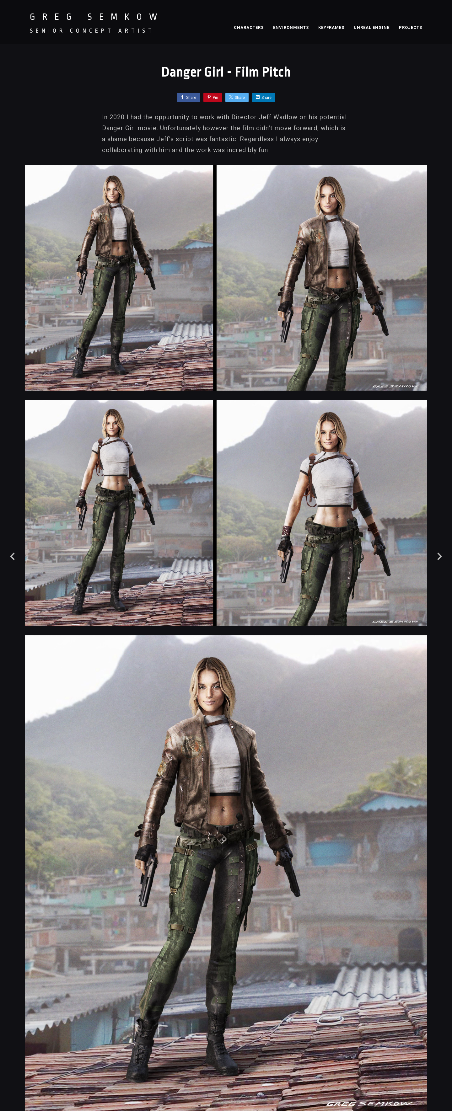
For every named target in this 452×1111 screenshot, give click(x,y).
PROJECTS (410, 27)
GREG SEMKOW (97, 17)
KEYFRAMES (331, 27)
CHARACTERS (249, 27)
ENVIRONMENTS (291, 27)
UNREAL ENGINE (372, 27)
